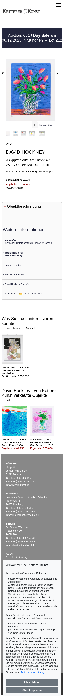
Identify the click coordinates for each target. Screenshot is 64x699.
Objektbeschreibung (24, 206)
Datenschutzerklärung (32, 672)
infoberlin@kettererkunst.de (20, 545)
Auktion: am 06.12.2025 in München (29, 37)
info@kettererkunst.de (17, 485)
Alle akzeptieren (32, 690)
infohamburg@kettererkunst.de (22, 515)
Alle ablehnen (32, 682)
